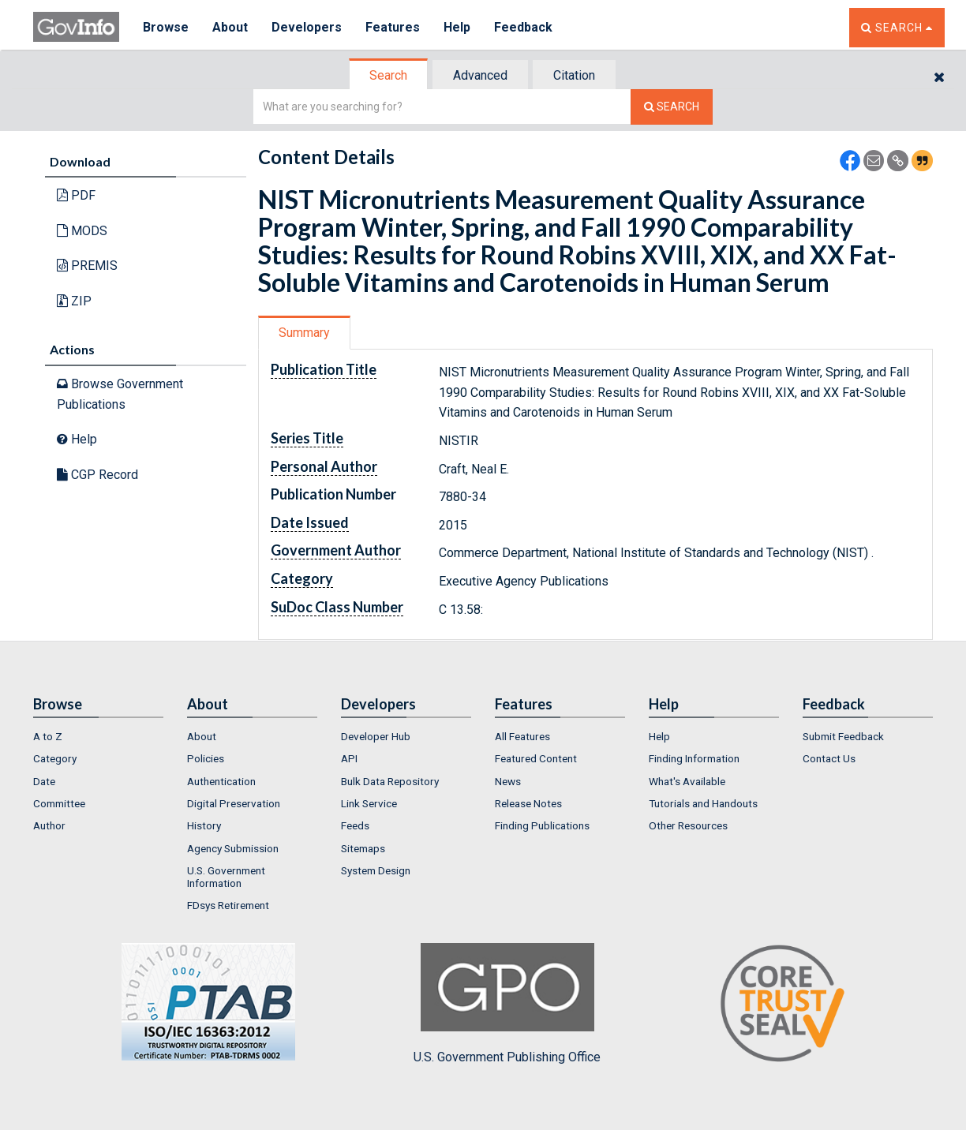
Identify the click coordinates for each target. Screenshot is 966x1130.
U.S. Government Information (226, 876)
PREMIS (87, 265)
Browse (166, 27)
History (204, 825)
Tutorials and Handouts (703, 803)
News (508, 781)
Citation (574, 75)
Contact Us (829, 758)
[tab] (389, 75)
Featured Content (536, 758)
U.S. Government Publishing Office (507, 1004)
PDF (76, 195)
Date (44, 781)
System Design (375, 870)
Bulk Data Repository (390, 781)
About (230, 27)
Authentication (221, 781)
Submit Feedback (843, 736)
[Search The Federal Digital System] (672, 107)
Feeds (355, 825)
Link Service (369, 803)
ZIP (74, 301)
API (349, 758)
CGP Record (97, 474)
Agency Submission (233, 848)
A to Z (47, 736)
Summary (304, 332)
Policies (205, 758)
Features (392, 27)
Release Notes (528, 803)
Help (457, 27)
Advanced (480, 75)
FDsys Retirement (228, 905)
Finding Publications (542, 825)
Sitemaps (363, 848)
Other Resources (688, 825)
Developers (306, 27)
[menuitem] (98, 736)
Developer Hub (375, 736)
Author (49, 825)
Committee (59, 803)
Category (55, 758)
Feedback (523, 27)
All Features (522, 736)
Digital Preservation (233, 803)
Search (388, 75)
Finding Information (694, 758)
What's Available (687, 781)
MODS (82, 230)
